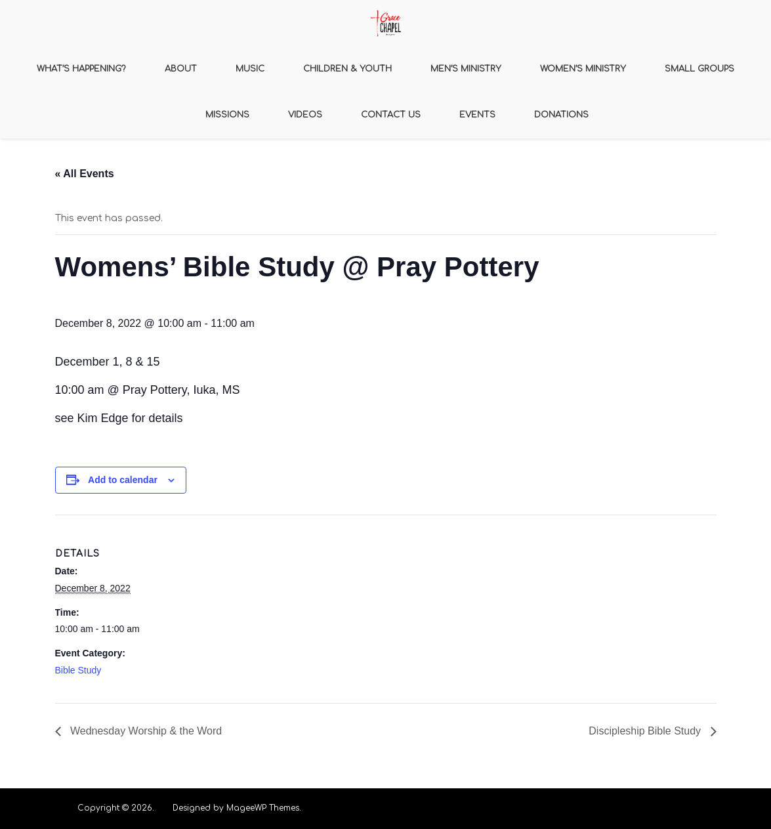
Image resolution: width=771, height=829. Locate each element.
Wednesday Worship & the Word (145, 730)
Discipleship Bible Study (646, 730)
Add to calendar (122, 480)
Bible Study (78, 670)
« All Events (84, 173)
